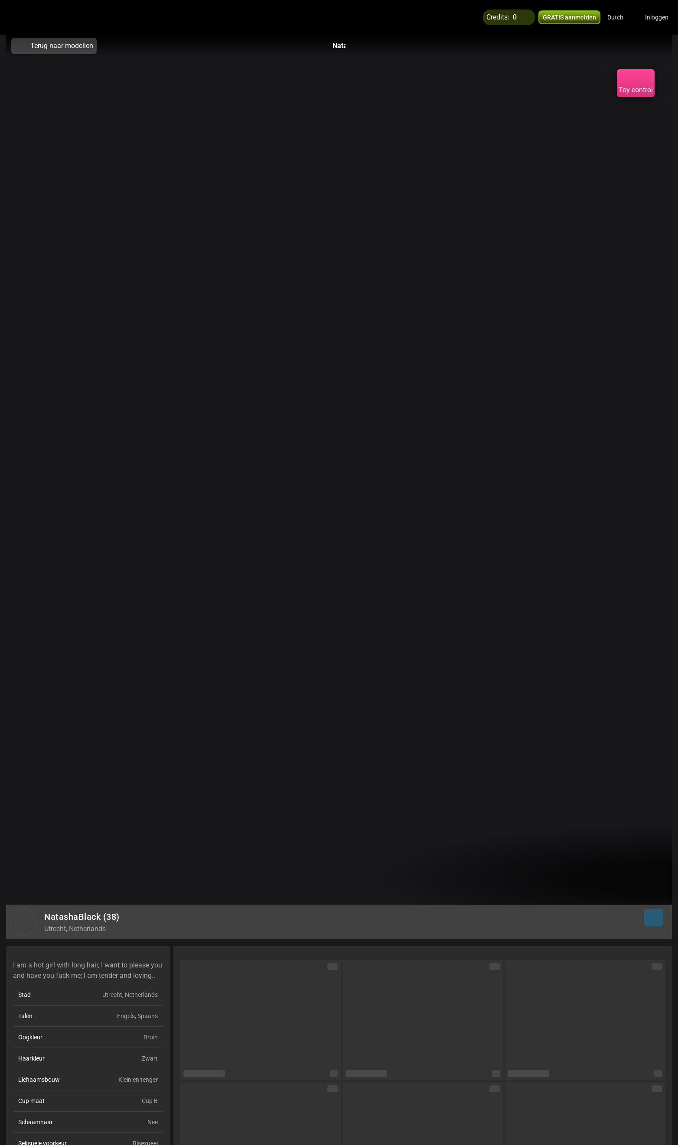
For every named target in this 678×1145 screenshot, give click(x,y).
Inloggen (656, 17)
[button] (621, 17)
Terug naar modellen (54, 46)
